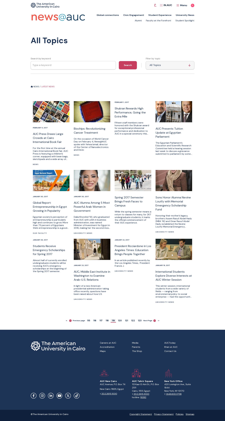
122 (133, 320)
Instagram (42, 396)
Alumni (138, 20)
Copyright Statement (141, 414)
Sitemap (190, 414)
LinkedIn (51, 396)
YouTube (59, 396)
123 (140, 320)
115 (89, 320)
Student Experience (159, 15)
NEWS (35, 86)
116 (95, 320)
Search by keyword (41, 58)
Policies (180, 414)
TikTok (76, 396)
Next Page (149, 320)
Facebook (33, 396)
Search (128, 65)
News (36, 164)
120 (120, 320)
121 (127, 320)
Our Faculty (40, 233)
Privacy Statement (164, 414)
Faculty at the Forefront (158, 20)
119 (114, 320)
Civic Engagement (133, 15)
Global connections (108, 15)
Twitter (68, 396)
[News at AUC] (58, 16)
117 (101, 320)
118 (107, 320)
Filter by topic (153, 58)
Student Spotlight (184, 20)
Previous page (77, 320)
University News (185, 15)
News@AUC (100, 141)
